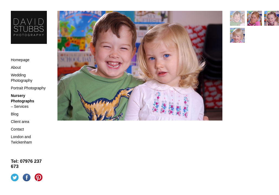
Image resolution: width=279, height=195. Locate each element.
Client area (20, 121)
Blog (14, 114)
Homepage (20, 60)
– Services (19, 106)
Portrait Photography (28, 88)
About (16, 67)
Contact (17, 129)
